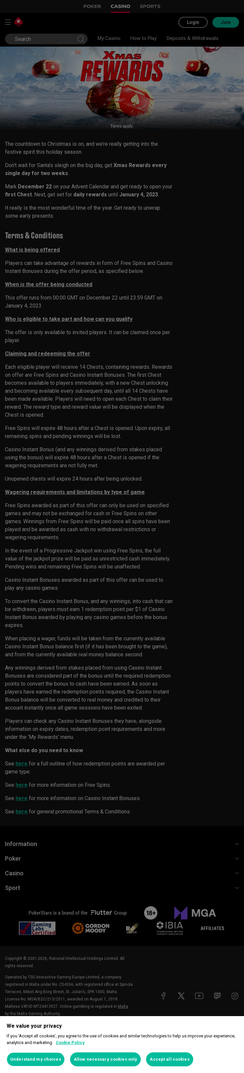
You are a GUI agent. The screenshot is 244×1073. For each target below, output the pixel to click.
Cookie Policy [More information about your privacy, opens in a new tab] (70, 1042)
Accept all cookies (169, 1059)
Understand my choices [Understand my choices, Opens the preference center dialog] (35, 1059)
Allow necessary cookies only (105, 1059)
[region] (122, 1044)
